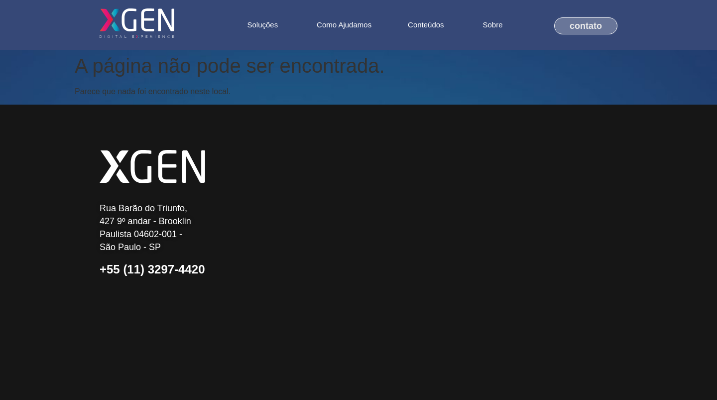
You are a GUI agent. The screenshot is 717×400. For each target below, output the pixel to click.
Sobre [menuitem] (493, 24)
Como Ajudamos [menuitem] (344, 24)
